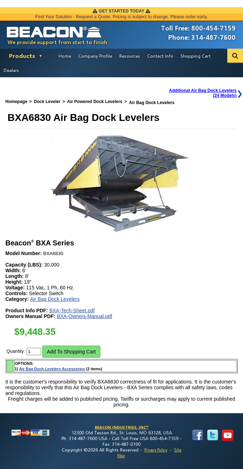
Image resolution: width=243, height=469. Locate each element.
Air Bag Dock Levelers (55, 299)
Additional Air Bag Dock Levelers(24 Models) (203, 93)
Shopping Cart (195, 56)
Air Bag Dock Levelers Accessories (52, 369)
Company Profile (95, 56)
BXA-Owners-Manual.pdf (84, 316)
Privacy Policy (155, 450)
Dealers (11, 70)
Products (22, 55)
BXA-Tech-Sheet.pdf (72, 310)
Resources (129, 56)
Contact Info (160, 56)
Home (65, 56)
